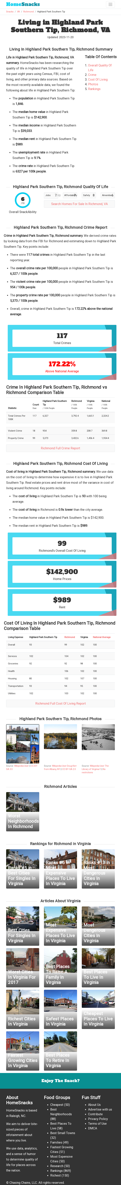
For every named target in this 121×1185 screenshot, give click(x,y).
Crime (92, 75)
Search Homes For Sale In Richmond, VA (79, 204)
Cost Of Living (98, 79)
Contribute (95, 1114)
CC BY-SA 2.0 (69, 769)
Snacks (23, 4)
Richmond (28, 11)
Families (56, 1142)
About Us (94, 1105)
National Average (102, 637)
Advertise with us (100, 1109)
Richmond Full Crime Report (60, 448)
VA (18, 11)
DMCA (92, 1128)
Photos (93, 84)
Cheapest (56, 1105)
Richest (55, 1175)
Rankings (94, 89)
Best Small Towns (62, 1133)
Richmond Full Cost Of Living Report (60, 703)
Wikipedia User (21, 766)
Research (56, 1166)
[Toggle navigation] (110, 4)
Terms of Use (97, 1123)
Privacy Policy (98, 1119)
